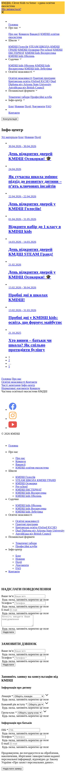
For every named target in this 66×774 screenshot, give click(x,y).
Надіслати (8, 634)
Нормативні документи (15, 388)
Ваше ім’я (7, 596)
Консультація (10, 119)
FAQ (48, 106)
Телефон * (7, 602)
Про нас (13, 34)
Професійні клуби (41, 96)
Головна (13, 24)
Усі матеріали (9, 137)
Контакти (14, 112)
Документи (38, 106)
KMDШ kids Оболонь (21, 56)
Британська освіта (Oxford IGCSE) (29, 81)
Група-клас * (9, 714)
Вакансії (35, 34)
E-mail (5, 609)
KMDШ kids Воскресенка (40, 52)
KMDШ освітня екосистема (32, 467)
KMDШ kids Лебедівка (38, 68)
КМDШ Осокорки (29, 49)
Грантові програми (44, 78)
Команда (24, 34)
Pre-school (46, 49)
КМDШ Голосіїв (18, 46)
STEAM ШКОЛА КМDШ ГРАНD (35, 480)
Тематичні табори (19, 96)
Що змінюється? (11, 9)
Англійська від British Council (26, 87)
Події (28, 106)
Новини (19, 106)
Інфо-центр (28, 385)
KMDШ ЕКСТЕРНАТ (28, 489)
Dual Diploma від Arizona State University (32, 83)
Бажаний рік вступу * (14, 706)
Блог (11, 106)
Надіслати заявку (12, 770)
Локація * (7, 698)
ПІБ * (4, 731)
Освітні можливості (20, 78)
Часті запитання (11, 385)
